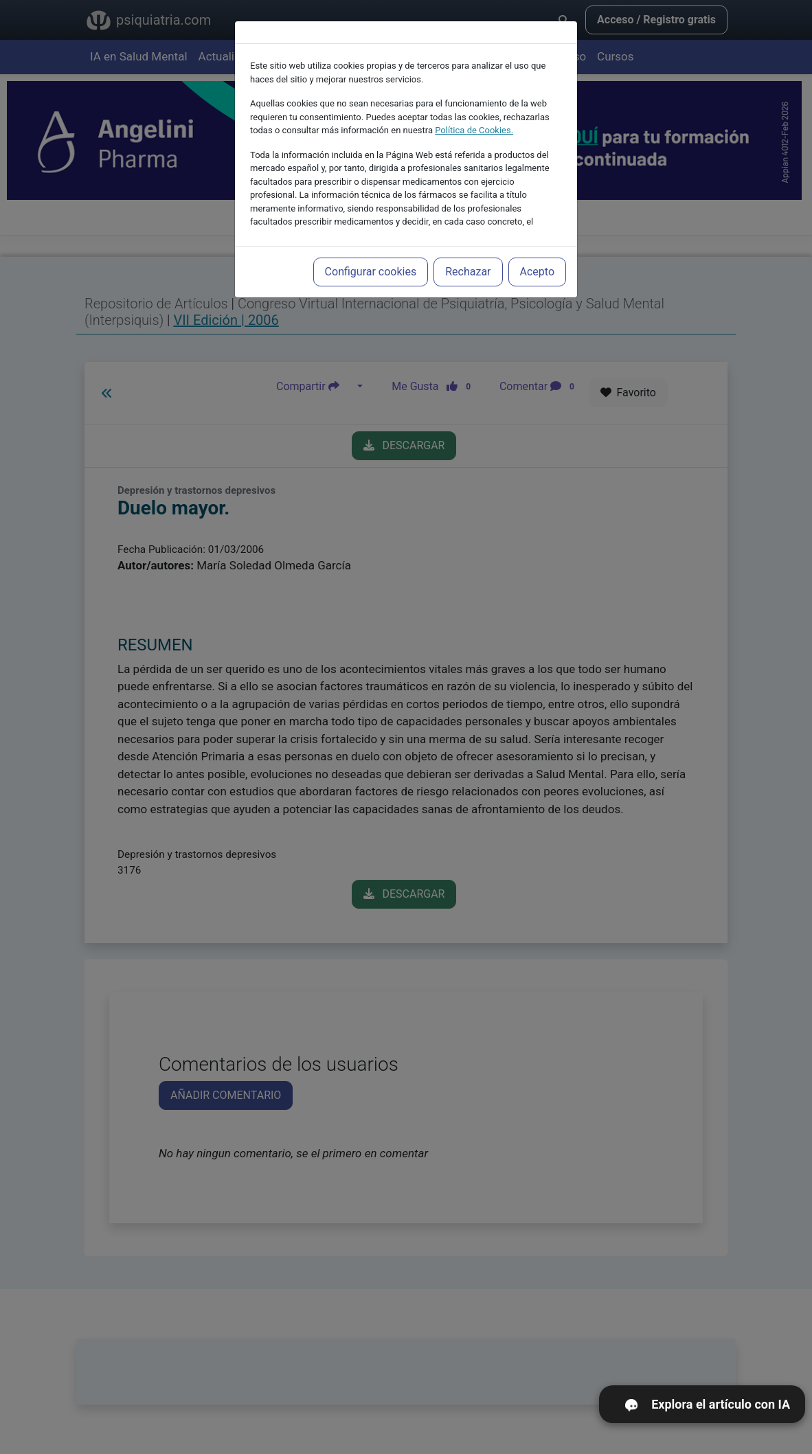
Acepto (537, 271)
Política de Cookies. (474, 130)
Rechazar (467, 271)
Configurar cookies (371, 271)
